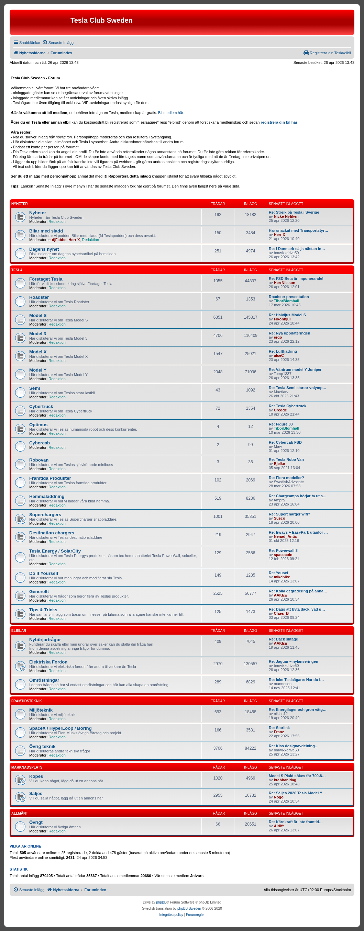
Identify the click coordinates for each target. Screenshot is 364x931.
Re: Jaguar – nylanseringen (293, 661)
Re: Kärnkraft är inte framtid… (296, 822)
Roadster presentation (289, 297)
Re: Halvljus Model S (287, 315)
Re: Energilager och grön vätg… (298, 709)
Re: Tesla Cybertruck (287, 406)
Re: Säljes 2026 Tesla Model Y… (297, 793)
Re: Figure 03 (281, 424)
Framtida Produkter (50, 478)
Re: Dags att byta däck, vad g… (297, 609)
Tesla (17, 270)
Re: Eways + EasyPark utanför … (298, 532)
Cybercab (39, 442)
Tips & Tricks (43, 609)
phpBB (161, 902)
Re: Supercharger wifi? (289, 514)
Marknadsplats (26, 767)
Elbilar (18, 631)
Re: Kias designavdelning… (294, 746)
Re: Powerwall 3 (283, 550)
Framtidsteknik (26, 701)
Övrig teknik (42, 746)
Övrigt (36, 822)
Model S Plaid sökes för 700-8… (297, 776)
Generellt (39, 591)
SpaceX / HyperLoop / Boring (60, 728)
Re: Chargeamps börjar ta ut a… (298, 496)
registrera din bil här (279, 122)
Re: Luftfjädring (283, 351)
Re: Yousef (278, 573)
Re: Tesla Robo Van (286, 459)
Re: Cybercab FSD (285, 442)
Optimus (38, 424)
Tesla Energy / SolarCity (55, 551)
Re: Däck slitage (283, 639)
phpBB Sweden (189, 908)
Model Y (37, 370)
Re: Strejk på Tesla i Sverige (294, 212)
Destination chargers (51, 532)
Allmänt (19, 813)
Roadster (39, 297)
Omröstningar (44, 680)
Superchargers (45, 514)
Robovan (38, 460)
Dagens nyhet (44, 249)
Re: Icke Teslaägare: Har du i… (296, 680)
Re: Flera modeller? (286, 478)
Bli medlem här (170, 113)
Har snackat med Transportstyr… (298, 230)
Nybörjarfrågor (45, 639)
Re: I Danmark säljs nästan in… (297, 249)
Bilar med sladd (46, 231)
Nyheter (19, 204)
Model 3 (37, 333)
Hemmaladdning (47, 496)
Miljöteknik (41, 710)
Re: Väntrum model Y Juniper (295, 369)
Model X (38, 351)
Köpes (36, 776)
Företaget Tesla (46, 279)
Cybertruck (41, 406)
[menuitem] (58, 42)
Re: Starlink (279, 728)
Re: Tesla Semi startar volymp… (297, 388)
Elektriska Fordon (48, 662)
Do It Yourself (43, 573)
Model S (38, 315)
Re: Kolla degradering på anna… (298, 591)
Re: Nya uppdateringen (289, 333)
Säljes (35, 793)
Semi (34, 388)
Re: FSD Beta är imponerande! (296, 278)
